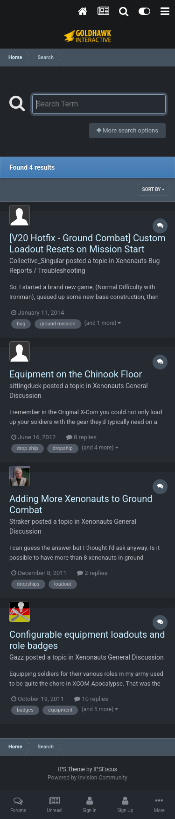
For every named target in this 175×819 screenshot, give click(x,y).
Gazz (16, 657)
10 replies (91, 698)
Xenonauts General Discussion (119, 657)
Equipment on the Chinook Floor (75, 374)
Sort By (153, 189)
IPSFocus (105, 769)
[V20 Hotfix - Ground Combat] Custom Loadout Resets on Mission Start (87, 243)
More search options (127, 130)
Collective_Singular (36, 260)
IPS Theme (71, 769)
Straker (19, 521)
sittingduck (25, 386)
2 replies (92, 572)
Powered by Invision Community (87, 777)
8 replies (81, 437)
